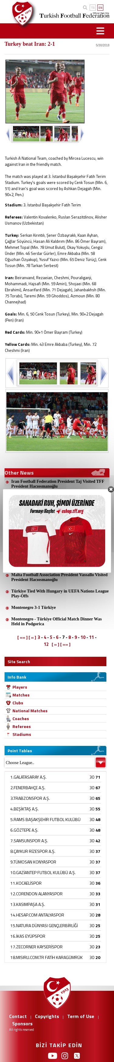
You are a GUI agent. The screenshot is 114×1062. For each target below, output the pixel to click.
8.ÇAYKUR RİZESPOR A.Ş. (32, 851)
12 (46, 644)
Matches (20, 695)
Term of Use (80, 1016)
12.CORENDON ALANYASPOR (36, 893)
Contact (18, 1016)
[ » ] (55, 644)
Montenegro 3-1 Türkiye (33, 607)
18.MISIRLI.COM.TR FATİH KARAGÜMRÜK (46, 957)
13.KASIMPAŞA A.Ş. (27, 904)
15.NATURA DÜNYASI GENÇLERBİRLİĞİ (44, 925)
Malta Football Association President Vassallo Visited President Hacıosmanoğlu (59, 577)
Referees (21, 726)
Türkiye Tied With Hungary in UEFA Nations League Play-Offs (60, 593)
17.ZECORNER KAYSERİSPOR (36, 946)
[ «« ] (22, 637)
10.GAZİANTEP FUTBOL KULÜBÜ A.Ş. (43, 872)
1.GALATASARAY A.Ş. (28, 777)
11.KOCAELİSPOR (26, 883)
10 (83, 637)
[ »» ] (65, 644)
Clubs (17, 703)
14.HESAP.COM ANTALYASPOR (37, 915)
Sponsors (22, 1023)
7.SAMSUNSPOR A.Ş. (29, 840)
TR (93, 7)
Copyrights (47, 1016)
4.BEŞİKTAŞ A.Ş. (24, 809)
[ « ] (32, 637)
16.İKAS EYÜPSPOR (27, 936)
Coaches (20, 718)
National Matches (29, 710)
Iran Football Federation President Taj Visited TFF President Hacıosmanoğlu (57, 484)
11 (91, 637)
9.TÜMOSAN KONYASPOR (33, 862)
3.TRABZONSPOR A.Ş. (30, 798)
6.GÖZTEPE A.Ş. (24, 830)
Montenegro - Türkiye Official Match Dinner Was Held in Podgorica (56, 621)
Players (19, 687)
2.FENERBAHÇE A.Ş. (27, 787)
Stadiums (21, 734)
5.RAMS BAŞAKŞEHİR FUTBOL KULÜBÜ (45, 819)
